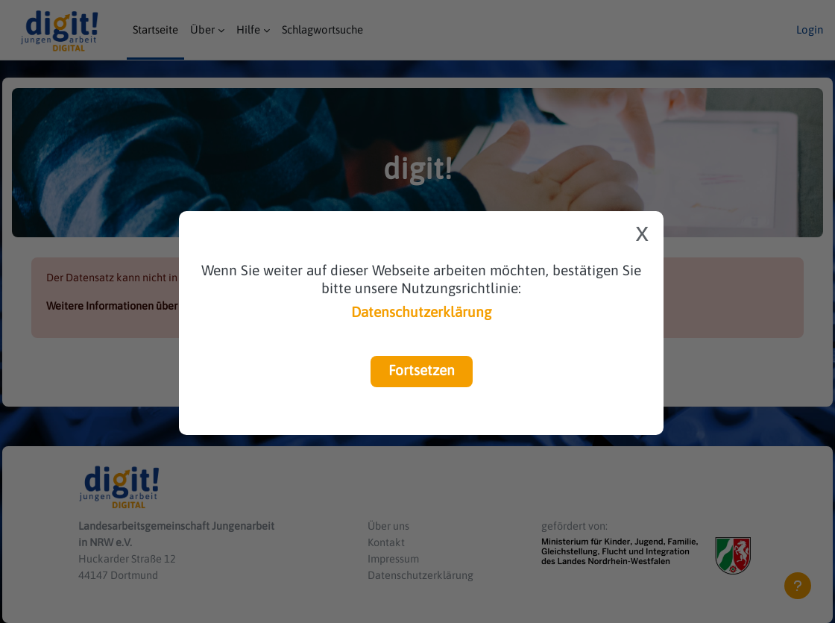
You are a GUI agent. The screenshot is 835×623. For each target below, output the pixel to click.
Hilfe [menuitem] (248, 29)
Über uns (396, 523)
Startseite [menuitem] (155, 29)
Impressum (400, 557)
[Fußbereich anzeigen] (797, 585)
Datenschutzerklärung (421, 312)
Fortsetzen (421, 370)
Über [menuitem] (202, 29)
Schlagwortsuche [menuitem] (322, 29)
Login (809, 29)
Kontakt (393, 539)
